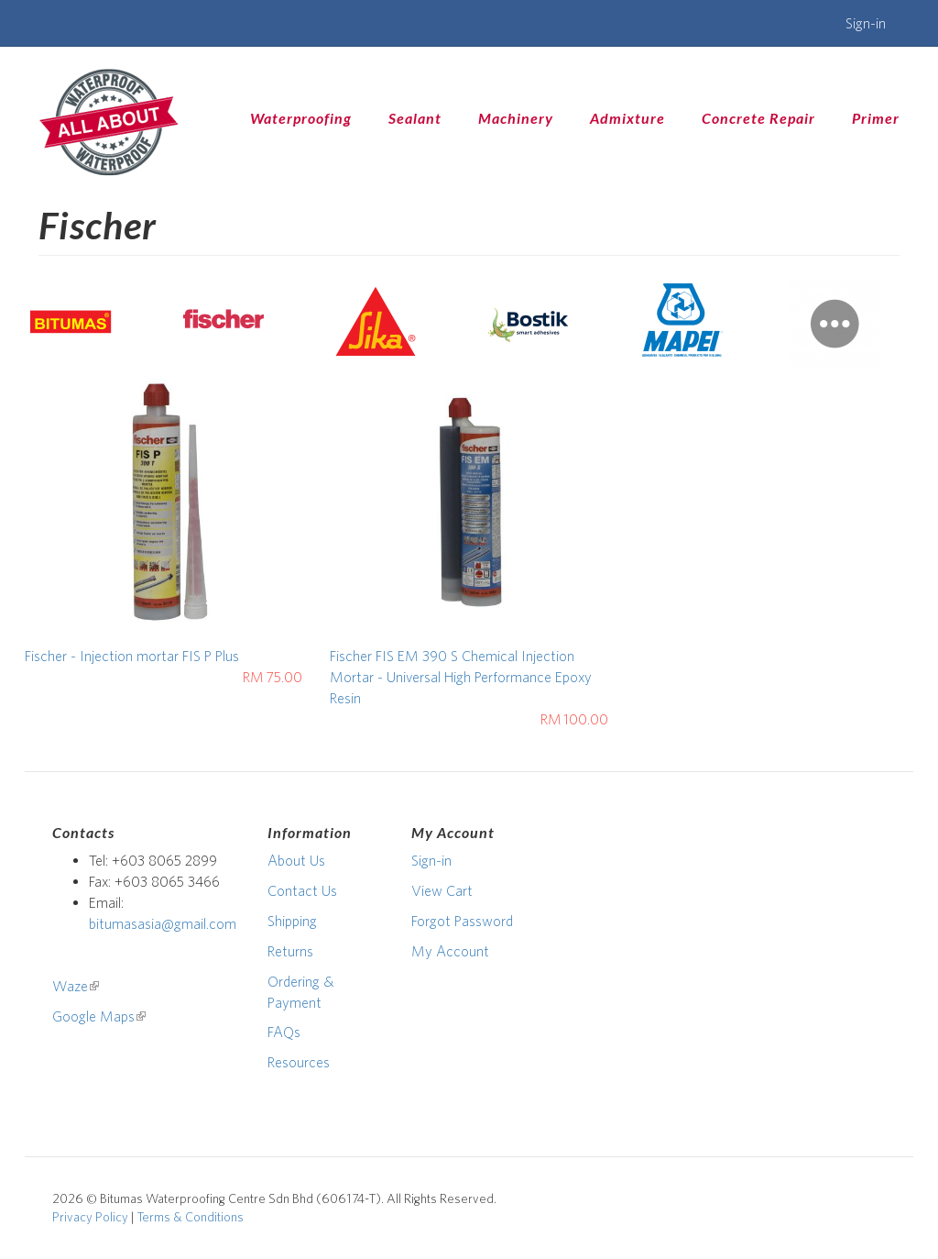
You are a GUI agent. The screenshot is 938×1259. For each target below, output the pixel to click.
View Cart (442, 890)
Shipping (292, 920)
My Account (450, 951)
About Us (296, 860)
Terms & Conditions (190, 1216)
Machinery (515, 118)
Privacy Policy (90, 1216)
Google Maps (99, 1016)
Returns (290, 951)
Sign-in (865, 23)
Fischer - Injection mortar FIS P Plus (132, 655)
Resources (298, 1062)
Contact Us (302, 890)
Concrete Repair (758, 118)
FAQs (283, 1031)
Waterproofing (301, 118)
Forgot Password (462, 920)
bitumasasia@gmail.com (162, 923)
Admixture (627, 118)
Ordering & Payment (300, 992)
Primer (876, 118)
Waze (75, 985)
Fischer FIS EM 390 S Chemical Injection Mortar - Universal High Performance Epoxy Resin (461, 676)
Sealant (415, 118)
